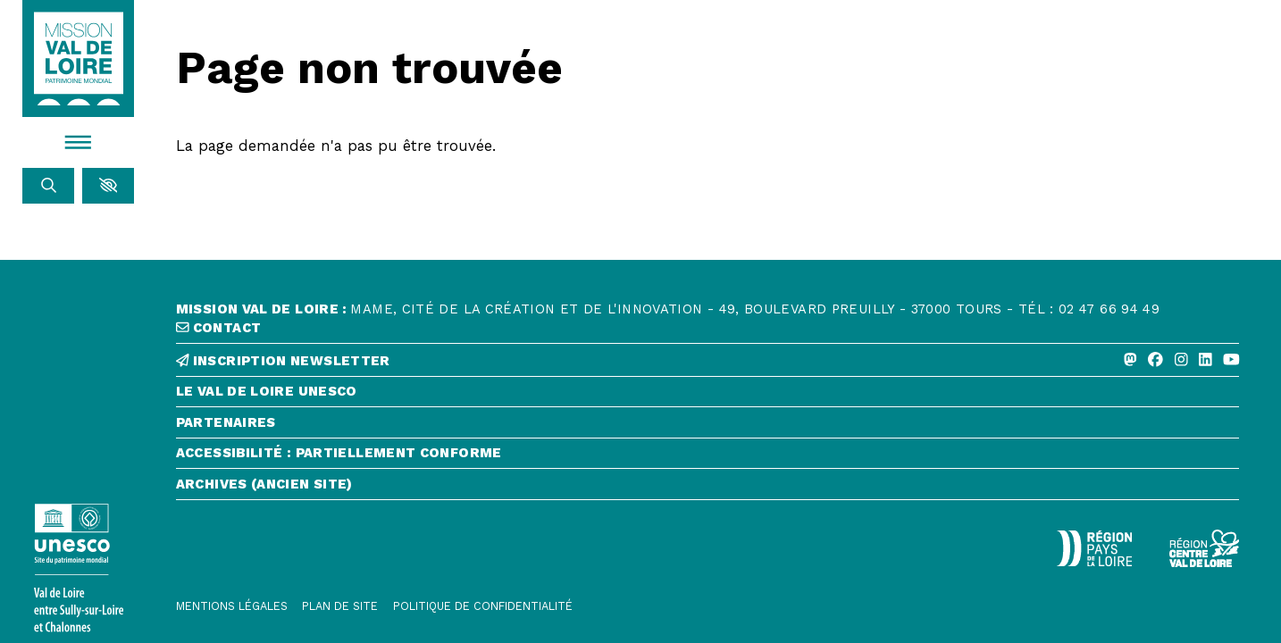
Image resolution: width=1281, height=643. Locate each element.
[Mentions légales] (232, 606)
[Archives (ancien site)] (708, 488)
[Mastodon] (1130, 359)
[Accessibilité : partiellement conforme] (708, 457)
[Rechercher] (48, 186)
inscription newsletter (283, 361)
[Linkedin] (1205, 359)
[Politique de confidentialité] (483, 606)
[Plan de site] (340, 606)
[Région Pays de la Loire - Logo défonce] (1094, 548)
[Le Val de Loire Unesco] (708, 395)
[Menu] (78, 142)
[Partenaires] (708, 426)
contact (219, 328)
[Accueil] (78, 59)
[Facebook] (1155, 359)
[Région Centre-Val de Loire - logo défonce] (1204, 548)
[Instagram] (1181, 359)
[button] (108, 186)
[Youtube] (1231, 359)
